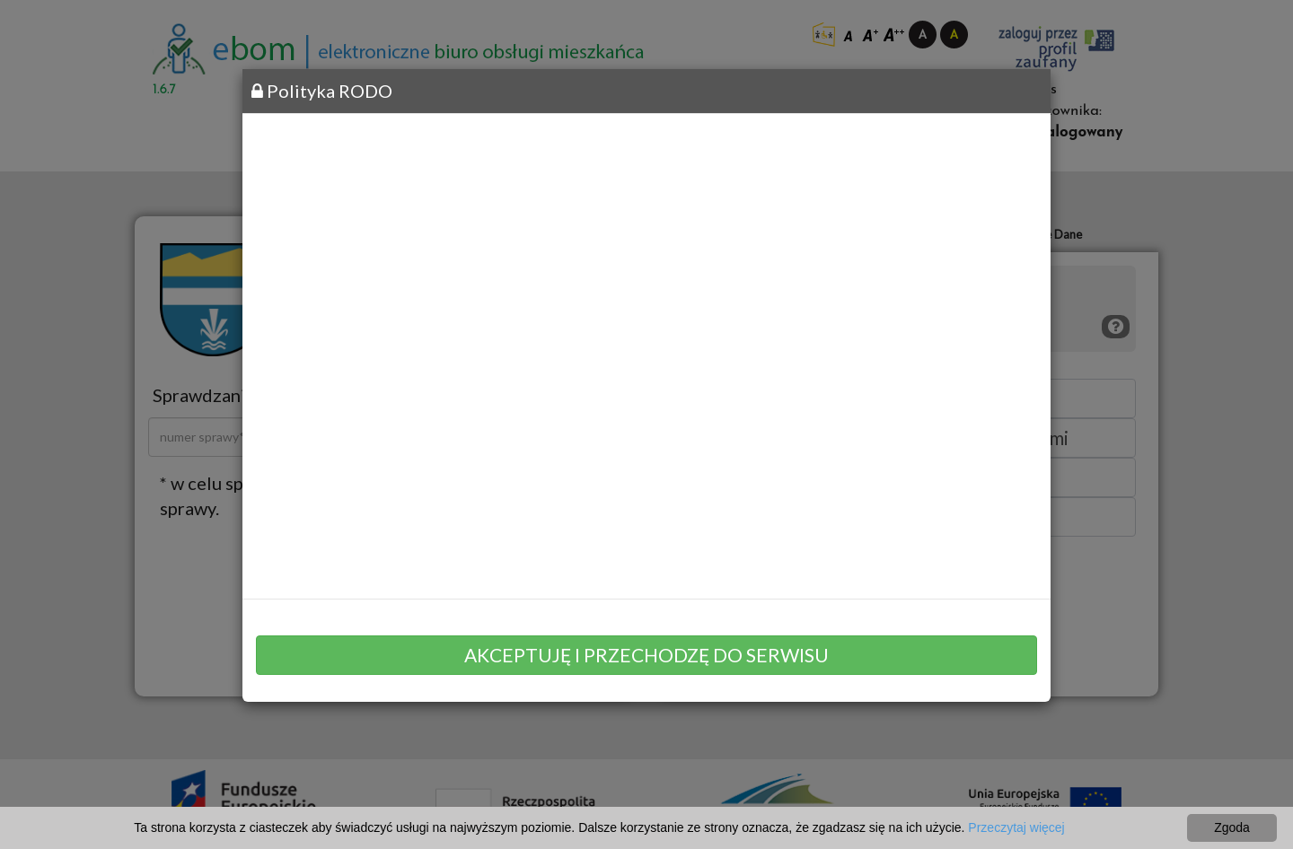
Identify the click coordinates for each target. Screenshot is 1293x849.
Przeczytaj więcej (1016, 827)
